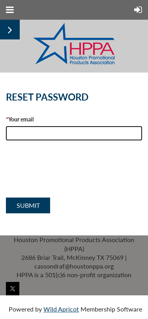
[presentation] (66, 177)
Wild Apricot (61, 309)
